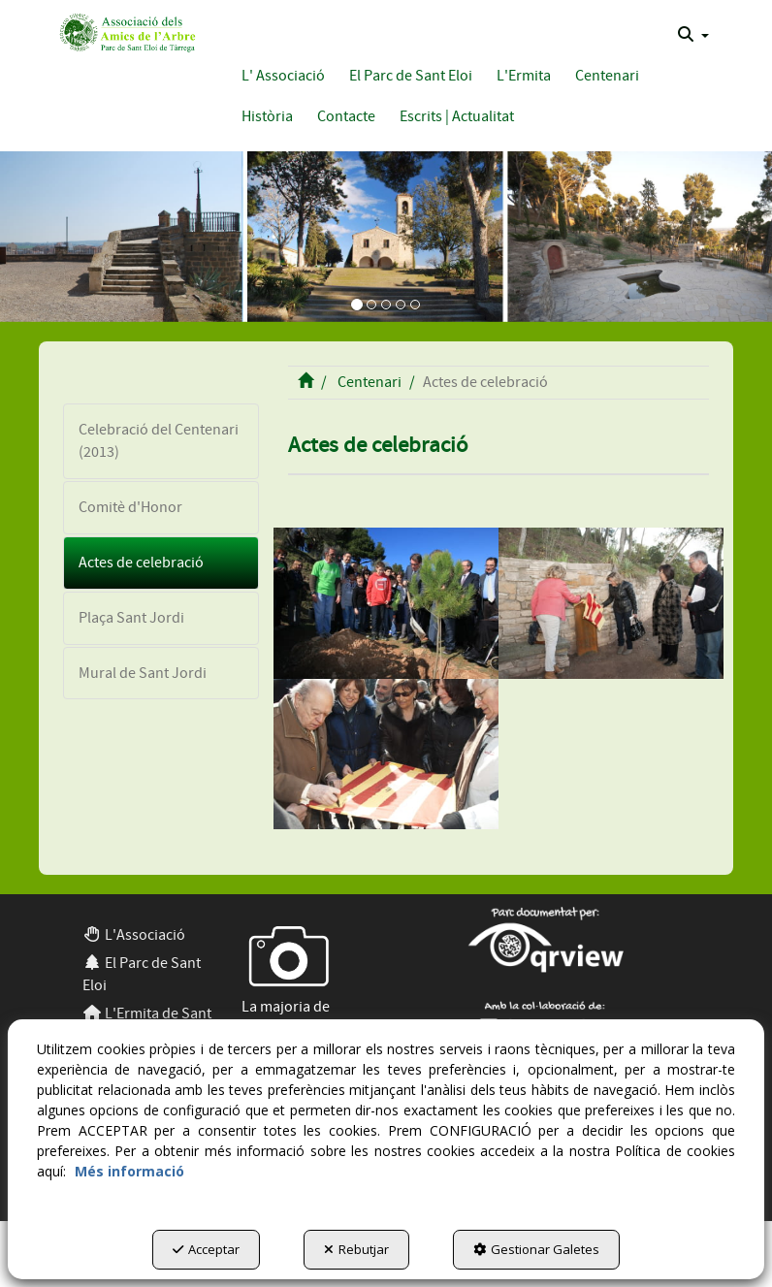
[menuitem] (693, 35)
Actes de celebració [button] (141, 562)
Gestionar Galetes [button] (536, 1249)
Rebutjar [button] (356, 1249)
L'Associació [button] (133, 935)
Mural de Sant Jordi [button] (143, 673)
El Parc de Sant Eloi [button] (141, 974)
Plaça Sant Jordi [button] (131, 617)
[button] (125, 31)
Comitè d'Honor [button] (130, 507)
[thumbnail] (386, 603)
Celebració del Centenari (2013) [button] (159, 441)
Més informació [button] (129, 1171)
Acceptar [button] (206, 1249)
